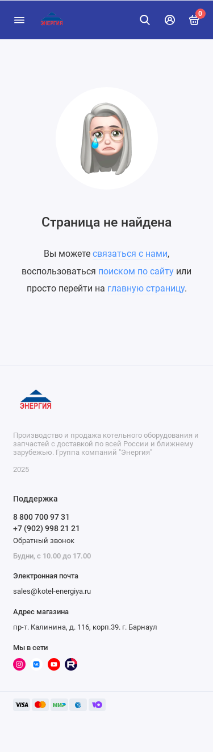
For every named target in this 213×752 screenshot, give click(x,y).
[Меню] (19, 20)
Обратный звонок (43, 540)
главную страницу (146, 288)
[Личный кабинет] (170, 20)
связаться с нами (130, 253)
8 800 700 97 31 (41, 516)
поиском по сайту (136, 271)
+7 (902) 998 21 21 (46, 528)
